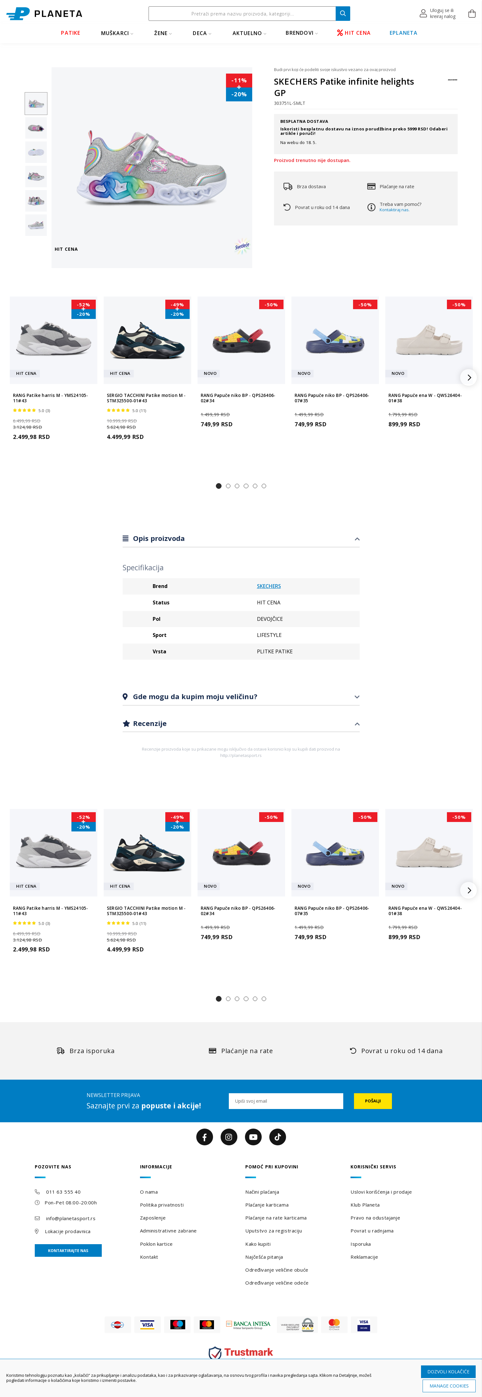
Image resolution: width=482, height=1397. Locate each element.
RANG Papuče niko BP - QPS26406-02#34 (238, 398)
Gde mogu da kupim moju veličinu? (194, 696)
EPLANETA (404, 32)
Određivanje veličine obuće (276, 1270)
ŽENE (161, 33)
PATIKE (70, 32)
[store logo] (44, 13)
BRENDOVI (300, 32)
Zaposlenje (153, 1217)
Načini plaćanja (262, 1192)
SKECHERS (269, 586)
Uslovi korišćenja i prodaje (381, 1192)
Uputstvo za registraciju (273, 1230)
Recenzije (149, 723)
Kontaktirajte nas (68, 1250)
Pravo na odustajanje (375, 1217)
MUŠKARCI (115, 33)
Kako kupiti (258, 1244)
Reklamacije (364, 1257)
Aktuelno (247, 33)
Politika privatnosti (162, 1205)
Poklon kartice (156, 1244)
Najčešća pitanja (264, 1257)
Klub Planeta (365, 1205)
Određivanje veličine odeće (277, 1283)
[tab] (241, 538)
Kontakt (149, 1257)
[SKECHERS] (452, 83)
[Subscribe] (373, 1101)
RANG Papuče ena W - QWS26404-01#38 (425, 398)
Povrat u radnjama (372, 1230)
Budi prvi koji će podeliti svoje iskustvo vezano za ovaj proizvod (335, 69)
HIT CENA (354, 32)
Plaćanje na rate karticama (276, 1217)
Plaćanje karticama (267, 1205)
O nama (149, 1192)
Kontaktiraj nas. (395, 210)
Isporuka (361, 1244)
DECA (200, 33)
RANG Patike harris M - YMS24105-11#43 (50, 398)
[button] (438, 14)
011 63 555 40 (63, 1192)
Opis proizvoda (158, 538)
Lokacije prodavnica (68, 1231)
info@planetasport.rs (70, 1218)
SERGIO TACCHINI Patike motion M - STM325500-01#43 (146, 398)
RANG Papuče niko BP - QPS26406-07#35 (332, 398)
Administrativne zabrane (168, 1230)
